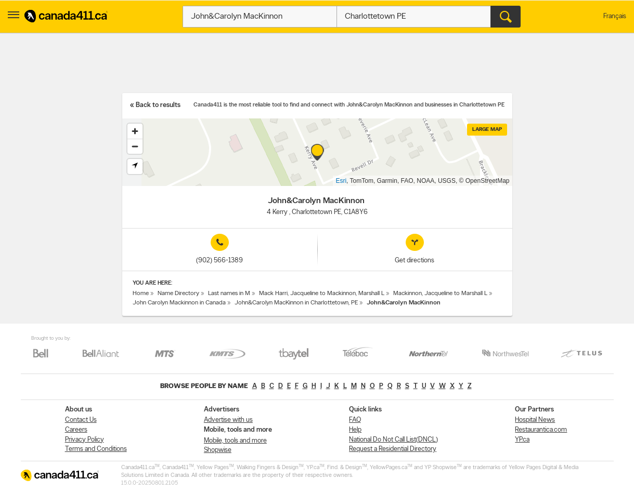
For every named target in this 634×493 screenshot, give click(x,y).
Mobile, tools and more (235, 440)
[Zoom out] (135, 146)
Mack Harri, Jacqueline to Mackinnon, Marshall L (321, 293)
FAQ (355, 420)
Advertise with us (228, 420)
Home (141, 293)
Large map (487, 129)
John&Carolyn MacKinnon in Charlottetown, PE (296, 303)
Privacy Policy (84, 439)
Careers (76, 430)
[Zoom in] (135, 131)
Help (355, 430)
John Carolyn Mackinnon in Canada (179, 303)
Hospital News (535, 420)
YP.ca (522, 439)
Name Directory (178, 293)
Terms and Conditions (96, 449)
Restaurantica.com (541, 430)
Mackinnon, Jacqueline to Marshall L (440, 293)
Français (614, 16)
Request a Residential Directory (392, 449)
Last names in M (229, 293)
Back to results (158, 105)
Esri (340, 180)
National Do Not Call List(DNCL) (393, 439)
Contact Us (81, 420)
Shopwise (217, 450)
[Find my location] (135, 166)
